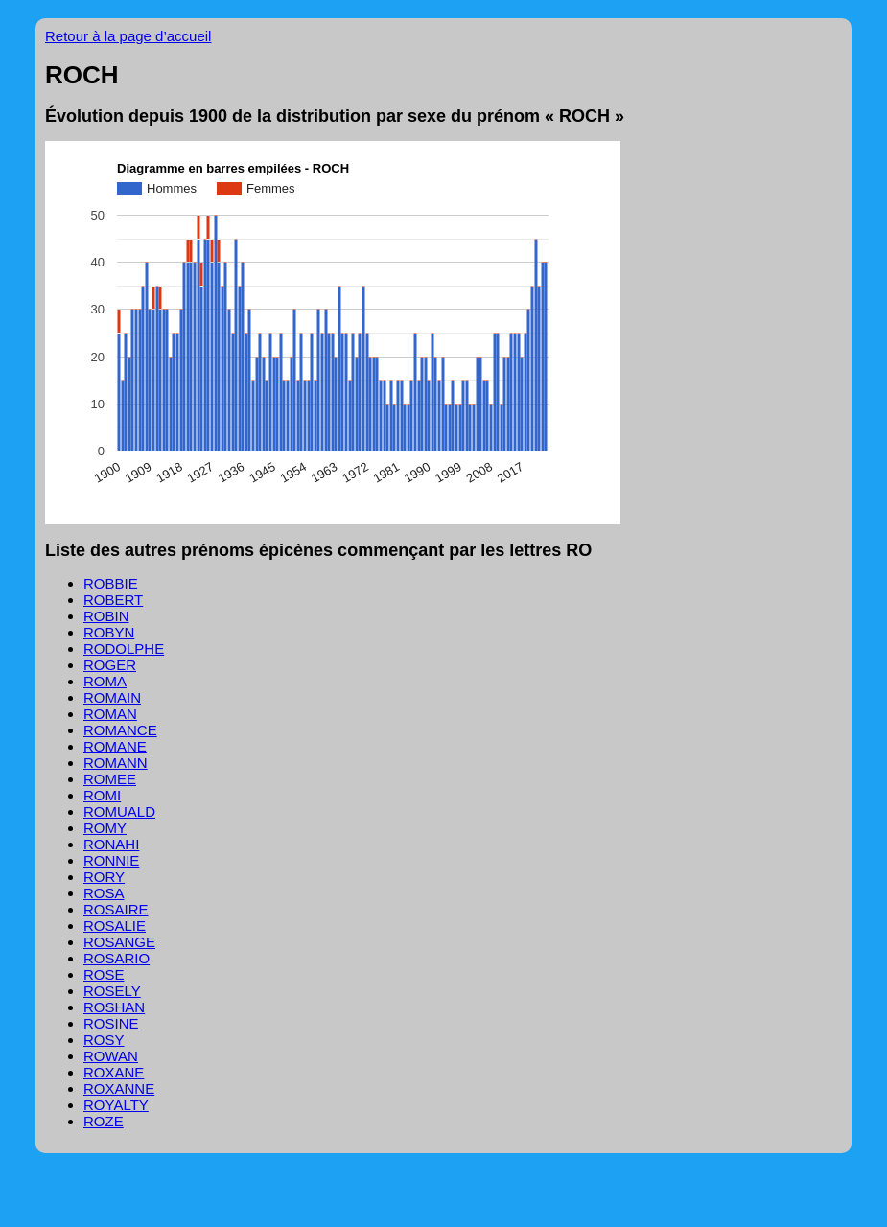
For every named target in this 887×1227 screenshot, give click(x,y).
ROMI (102, 795)
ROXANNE (118, 1088)
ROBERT (113, 599)
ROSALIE (114, 925)
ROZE (103, 1121)
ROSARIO (116, 958)
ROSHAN (114, 1007)
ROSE (104, 974)
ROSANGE (119, 942)
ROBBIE (110, 583)
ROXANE (113, 1072)
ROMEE (109, 779)
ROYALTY (116, 1105)
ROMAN (110, 714)
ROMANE (115, 746)
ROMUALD (119, 811)
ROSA (104, 893)
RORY (104, 876)
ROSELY (112, 991)
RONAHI (111, 844)
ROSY (104, 1039)
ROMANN (115, 762)
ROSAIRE (116, 909)
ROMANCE (120, 730)
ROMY (105, 828)
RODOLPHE (123, 648)
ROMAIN (112, 697)
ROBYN (108, 632)
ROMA (105, 681)
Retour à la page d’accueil (128, 36)
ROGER (109, 665)
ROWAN (110, 1056)
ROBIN (106, 616)
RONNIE (111, 860)
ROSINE (111, 1023)
